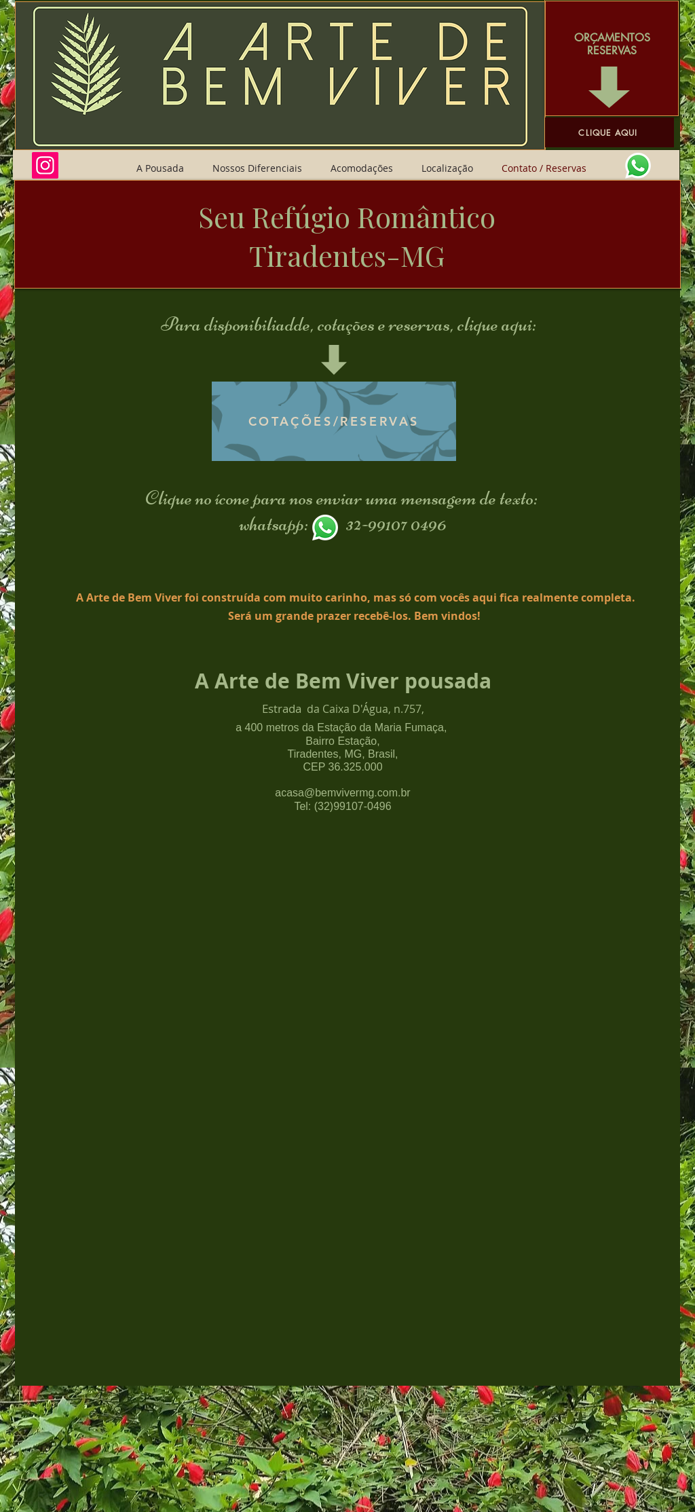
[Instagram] (45, 165)
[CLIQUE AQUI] (609, 132)
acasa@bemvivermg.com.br (342, 792)
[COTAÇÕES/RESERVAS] (334, 421)
